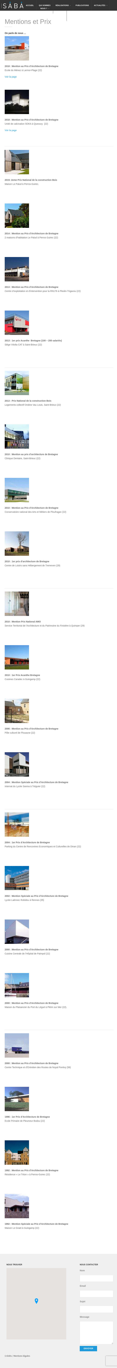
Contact (60, 16)
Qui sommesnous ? (45, 4)
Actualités (101, 3)
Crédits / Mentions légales (17, 1355)
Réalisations (63, 3)
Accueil (30, 5)
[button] (36, 1301)
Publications (82, 5)
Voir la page (11, 76)
